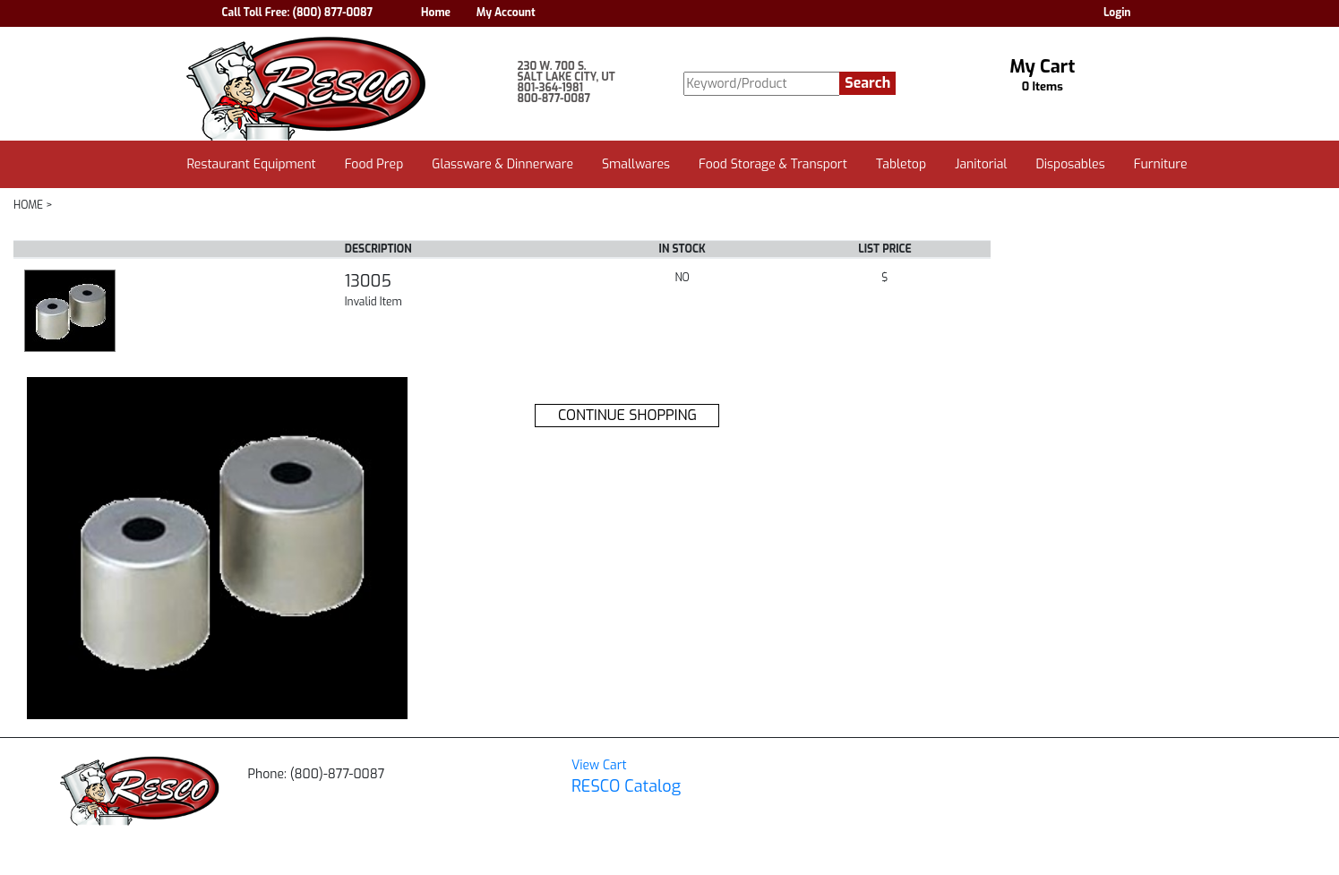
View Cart (599, 765)
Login (1117, 12)
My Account (506, 12)
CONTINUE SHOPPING (627, 415)
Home (436, 12)
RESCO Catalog (626, 786)
